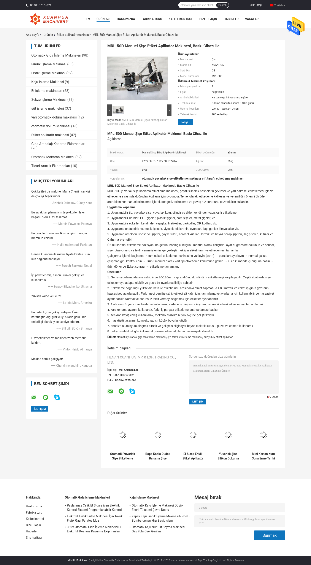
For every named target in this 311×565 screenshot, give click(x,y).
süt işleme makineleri (47, 108)
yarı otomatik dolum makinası (54, 117)
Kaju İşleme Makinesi (47, 82)
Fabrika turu (151, 19)
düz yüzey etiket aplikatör (218, 337)
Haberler (231, 19)
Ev (88, 19)
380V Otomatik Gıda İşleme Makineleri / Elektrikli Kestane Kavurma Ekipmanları (94, 529)
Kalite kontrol (181, 19)
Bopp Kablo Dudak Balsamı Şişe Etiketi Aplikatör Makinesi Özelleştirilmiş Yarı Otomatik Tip (158, 456)
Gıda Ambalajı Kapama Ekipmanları (58, 144)
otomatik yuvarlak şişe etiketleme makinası (141, 337)
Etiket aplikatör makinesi (73, 34)
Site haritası (34, 537)
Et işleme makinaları (46, 91)
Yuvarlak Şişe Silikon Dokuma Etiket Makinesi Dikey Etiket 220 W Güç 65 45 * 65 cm (228, 456)
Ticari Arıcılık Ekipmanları (50, 166)
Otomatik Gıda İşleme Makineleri (56, 55)
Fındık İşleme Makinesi (48, 64)
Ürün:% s (103, 19)
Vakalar (252, 19)
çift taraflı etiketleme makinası (185, 337)
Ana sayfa (32, 34)
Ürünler (48, 34)
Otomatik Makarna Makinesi (53, 157)
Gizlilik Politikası (77, 560)
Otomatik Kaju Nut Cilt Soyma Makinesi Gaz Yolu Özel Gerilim (158, 529)
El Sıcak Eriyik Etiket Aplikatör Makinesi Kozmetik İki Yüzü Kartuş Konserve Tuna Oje (193, 456)
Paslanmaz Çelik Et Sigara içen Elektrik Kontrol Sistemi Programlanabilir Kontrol (94, 507)
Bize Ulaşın (208, 19)
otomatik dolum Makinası (50, 126)
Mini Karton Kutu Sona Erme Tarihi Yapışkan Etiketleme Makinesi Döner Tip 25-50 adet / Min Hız (263, 456)
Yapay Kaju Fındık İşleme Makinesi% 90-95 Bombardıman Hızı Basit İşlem (160, 518)
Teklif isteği (255, 4)
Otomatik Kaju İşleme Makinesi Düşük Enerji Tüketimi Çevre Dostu (157, 507)
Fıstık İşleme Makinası (48, 73)
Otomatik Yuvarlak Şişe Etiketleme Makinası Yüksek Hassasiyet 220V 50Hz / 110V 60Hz (122, 456)
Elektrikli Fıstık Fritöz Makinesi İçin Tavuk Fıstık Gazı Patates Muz (95, 518)
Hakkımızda (126, 19)
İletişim (185, 122)
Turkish (279, 5)
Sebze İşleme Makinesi (49, 100)
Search (222, 5)
